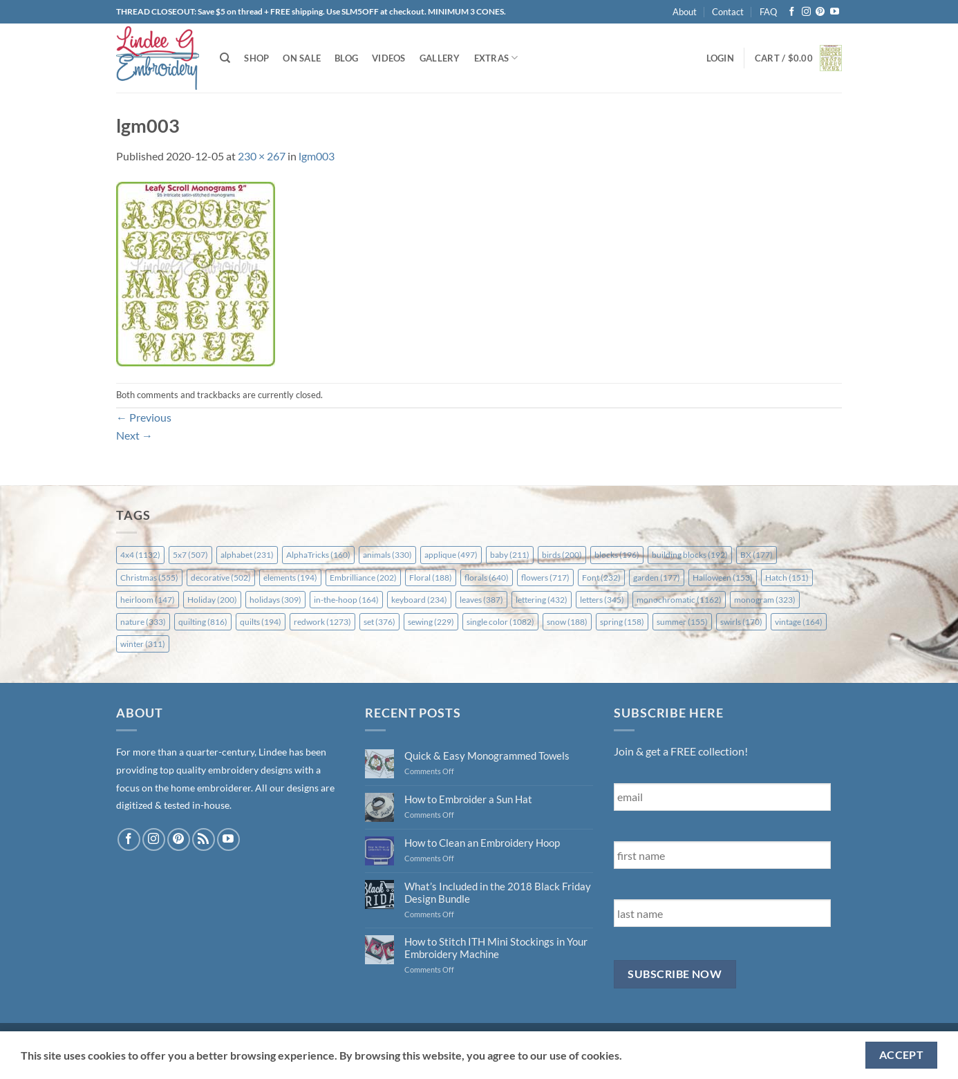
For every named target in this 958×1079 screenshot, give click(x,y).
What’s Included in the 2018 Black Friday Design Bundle (497, 892)
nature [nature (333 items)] (143, 622)
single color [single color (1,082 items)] (500, 622)
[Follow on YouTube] (834, 12)
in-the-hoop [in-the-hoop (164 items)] (346, 599)
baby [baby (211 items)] (509, 555)
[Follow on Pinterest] (820, 12)
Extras (496, 57)
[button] (720, 58)
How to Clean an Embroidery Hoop (482, 842)
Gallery (440, 58)
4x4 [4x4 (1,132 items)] (140, 555)
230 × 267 (261, 155)
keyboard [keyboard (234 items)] (419, 599)
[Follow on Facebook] (791, 12)
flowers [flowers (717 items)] (545, 577)
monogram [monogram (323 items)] (765, 599)
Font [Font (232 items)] (601, 577)
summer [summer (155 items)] (682, 622)
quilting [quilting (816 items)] (202, 622)
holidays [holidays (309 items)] (275, 599)
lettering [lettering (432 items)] (541, 599)
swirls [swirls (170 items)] (741, 622)
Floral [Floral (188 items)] (430, 577)
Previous (143, 417)
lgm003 (317, 155)
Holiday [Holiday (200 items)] (212, 599)
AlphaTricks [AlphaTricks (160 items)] (318, 555)
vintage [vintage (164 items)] (799, 622)
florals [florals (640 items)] (486, 577)
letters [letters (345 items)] (602, 599)
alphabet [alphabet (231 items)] (247, 555)
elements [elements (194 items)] (290, 577)
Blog (346, 58)
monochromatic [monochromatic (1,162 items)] (679, 599)
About (685, 11)
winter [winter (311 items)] (142, 644)
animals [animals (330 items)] (387, 555)
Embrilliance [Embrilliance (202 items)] (363, 577)
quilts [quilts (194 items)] (260, 622)
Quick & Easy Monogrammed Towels (487, 755)
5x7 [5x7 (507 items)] (190, 555)
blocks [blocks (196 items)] (616, 555)
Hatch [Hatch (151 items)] (787, 577)
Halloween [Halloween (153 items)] (723, 577)
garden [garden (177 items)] (656, 577)
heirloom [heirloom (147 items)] (147, 599)
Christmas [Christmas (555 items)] (149, 577)
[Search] (225, 58)
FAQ (768, 11)
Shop (256, 58)
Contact (728, 11)
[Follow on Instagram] (806, 12)
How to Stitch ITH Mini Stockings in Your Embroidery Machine (496, 947)
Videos (389, 58)
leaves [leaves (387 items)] (481, 599)
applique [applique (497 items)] (451, 555)
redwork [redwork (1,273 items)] (322, 622)
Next (134, 435)
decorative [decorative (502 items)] (221, 577)
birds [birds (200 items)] (562, 555)
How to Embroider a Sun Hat (468, 799)
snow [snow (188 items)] (567, 622)
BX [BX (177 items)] (756, 555)
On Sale (302, 58)
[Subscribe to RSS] (203, 839)
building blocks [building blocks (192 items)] (690, 555)
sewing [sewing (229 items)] (431, 622)
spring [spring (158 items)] (622, 622)
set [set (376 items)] (379, 622)
